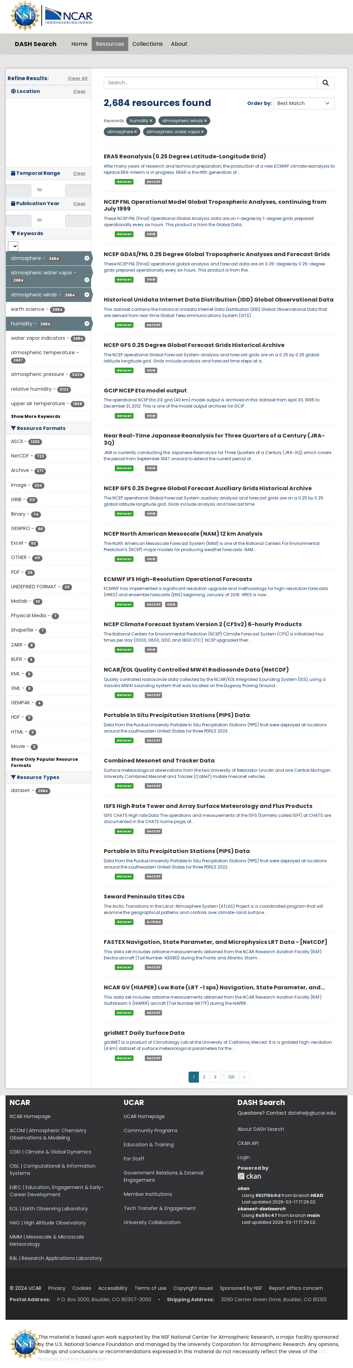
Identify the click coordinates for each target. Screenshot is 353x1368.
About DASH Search (261, 1129)
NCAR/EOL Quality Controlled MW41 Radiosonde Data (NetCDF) (196, 670)
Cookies (81, 1288)
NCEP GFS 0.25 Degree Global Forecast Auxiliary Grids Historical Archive (208, 488)
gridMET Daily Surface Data (144, 1033)
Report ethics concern (296, 1288)
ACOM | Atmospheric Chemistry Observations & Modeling (48, 1134)
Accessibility (113, 1288)
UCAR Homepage (144, 1116)
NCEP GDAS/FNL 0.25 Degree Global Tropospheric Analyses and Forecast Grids (217, 254)
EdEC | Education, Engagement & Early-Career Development (57, 1191)
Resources (110, 44)
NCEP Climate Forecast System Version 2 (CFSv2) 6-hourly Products (203, 624)
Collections (147, 44)
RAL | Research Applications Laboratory (56, 1258)
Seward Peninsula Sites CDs (144, 897)
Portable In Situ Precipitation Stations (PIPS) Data (177, 715)
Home (79, 44)
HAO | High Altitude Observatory (48, 1222)
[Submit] (326, 83)
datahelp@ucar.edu (312, 1112)
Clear (79, 91)
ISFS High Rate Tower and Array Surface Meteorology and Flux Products (208, 806)
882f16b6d (268, 1195)
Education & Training (149, 1144)
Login (244, 1157)
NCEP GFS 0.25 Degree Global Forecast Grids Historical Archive (194, 345)
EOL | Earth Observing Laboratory (49, 1208)
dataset (124, 182)
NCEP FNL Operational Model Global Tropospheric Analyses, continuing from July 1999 (215, 205)
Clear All (78, 78)
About (179, 44)
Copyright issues (193, 1288)
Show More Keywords (35, 416)
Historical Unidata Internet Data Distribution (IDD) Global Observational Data (219, 300)
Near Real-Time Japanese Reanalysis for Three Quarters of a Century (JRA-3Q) (214, 439)
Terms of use (150, 1288)
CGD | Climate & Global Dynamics (50, 1151)
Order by (259, 103)
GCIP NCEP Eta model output (145, 390)
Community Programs (151, 1130)
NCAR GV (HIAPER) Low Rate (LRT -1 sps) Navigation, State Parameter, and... (214, 987)
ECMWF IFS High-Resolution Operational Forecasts (178, 579)
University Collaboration (152, 1222)
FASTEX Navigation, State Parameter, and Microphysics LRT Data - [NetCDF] (215, 942)
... (222, 1074)
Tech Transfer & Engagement (160, 1208)
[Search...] (210, 83)
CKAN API (248, 1143)
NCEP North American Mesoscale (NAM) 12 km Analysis (183, 534)
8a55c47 (266, 1215)
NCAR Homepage (30, 1116)
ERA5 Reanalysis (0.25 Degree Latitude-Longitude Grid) (185, 156)
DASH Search (36, 44)
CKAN (249, 1176)
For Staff (134, 1158)
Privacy (56, 1288)
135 (231, 1077)
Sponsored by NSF (241, 1288)
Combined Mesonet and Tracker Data (159, 761)
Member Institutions (148, 1194)
